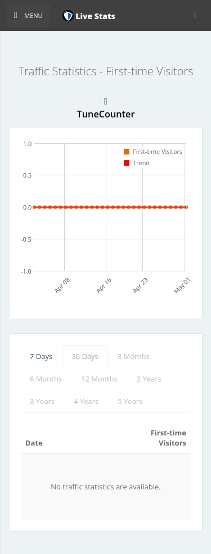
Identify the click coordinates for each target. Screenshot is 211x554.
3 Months (134, 356)
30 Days (84, 356)
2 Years (149, 379)
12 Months (99, 379)
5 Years (130, 401)
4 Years (86, 401)
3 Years (42, 401)
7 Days (41, 356)
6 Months (46, 379)
